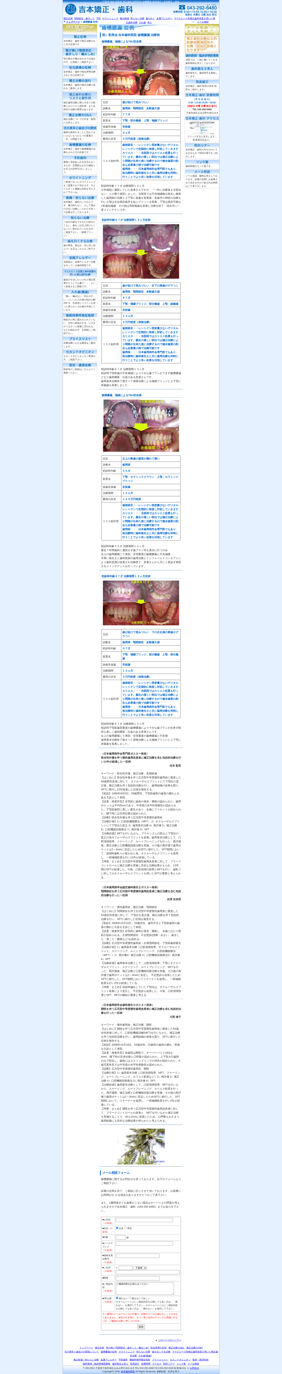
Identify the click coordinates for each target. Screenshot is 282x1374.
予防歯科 (123, 1359)
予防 (98, 18)
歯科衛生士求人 (120, 1363)
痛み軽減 (124, 18)
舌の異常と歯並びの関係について (82, 1351)
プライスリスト (160, 1359)
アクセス (156, 1363)
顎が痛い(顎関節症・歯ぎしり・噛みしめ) (127, 1347)
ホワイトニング (110, 18)
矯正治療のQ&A (194, 1347)
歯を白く (150, 18)
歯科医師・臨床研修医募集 (96, 1363)
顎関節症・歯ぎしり (84, 18)
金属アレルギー (164, 18)
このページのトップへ (169, 1340)
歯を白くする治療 (161, 1351)
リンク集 (181, 1363)
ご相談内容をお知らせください (145, 1288)
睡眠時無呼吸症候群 (140, 1359)
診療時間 (145, 1363)
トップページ (73, 22)
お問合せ (194, 1368)
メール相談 (203, 22)
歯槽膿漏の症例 (109, 1351)
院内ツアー (169, 1363)
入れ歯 (142, 22)
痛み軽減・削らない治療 (86, 1359)
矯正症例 (68, 18)
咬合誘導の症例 (159, 1347)
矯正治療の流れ (176, 1347)
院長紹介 (134, 1363)
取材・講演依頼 (200, 1359)
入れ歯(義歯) (145, 1355)
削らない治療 (137, 18)
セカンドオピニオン (180, 1359)
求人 (149, 22)
